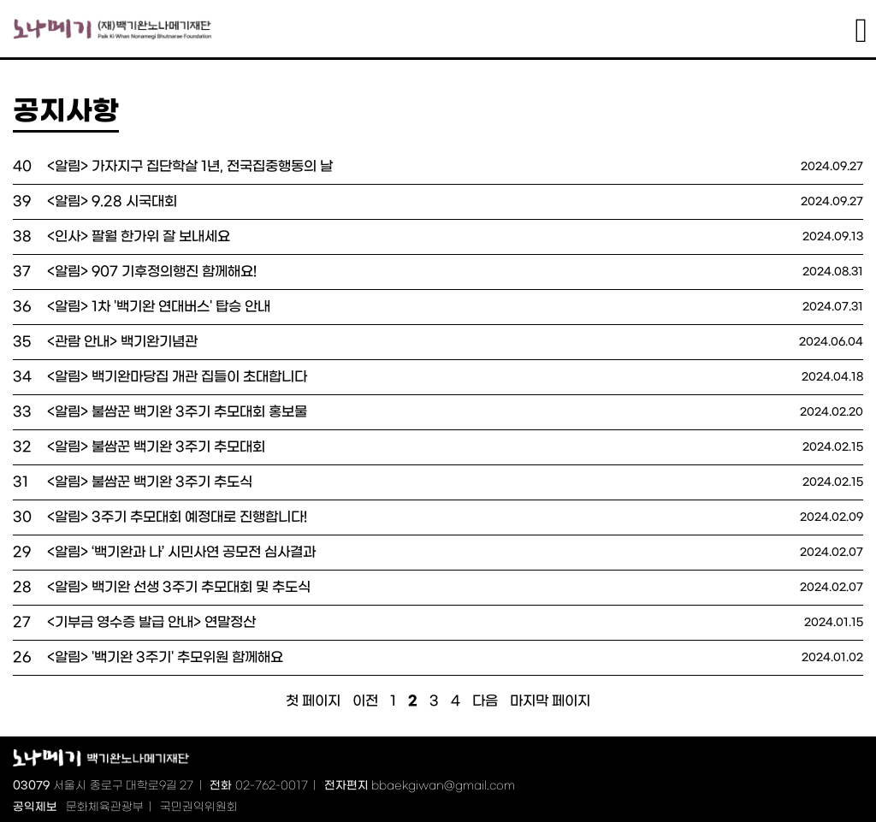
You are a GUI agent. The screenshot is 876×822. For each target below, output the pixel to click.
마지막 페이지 (550, 701)
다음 (485, 701)
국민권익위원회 (199, 807)
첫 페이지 (313, 701)
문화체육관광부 (105, 807)
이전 (365, 701)
